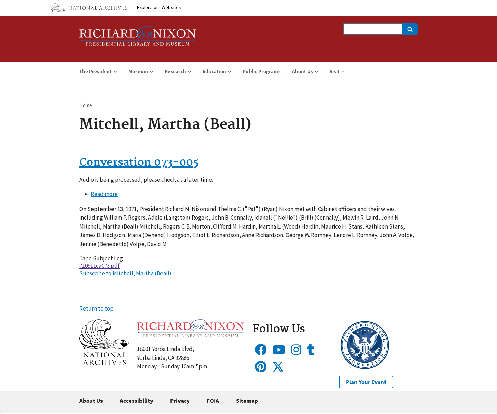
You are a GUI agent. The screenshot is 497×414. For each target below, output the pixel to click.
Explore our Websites (159, 7)
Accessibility (136, 400)
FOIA (213, 400)
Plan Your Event (366, 382)
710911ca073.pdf (99, 266)
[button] (104, 363)
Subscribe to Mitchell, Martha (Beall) (125, 273)
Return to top (96, 308)
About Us (91, 400)
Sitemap (247, 400)
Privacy (180, 400)
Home (85, 105)
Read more (104, 194)
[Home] (137, 39)
